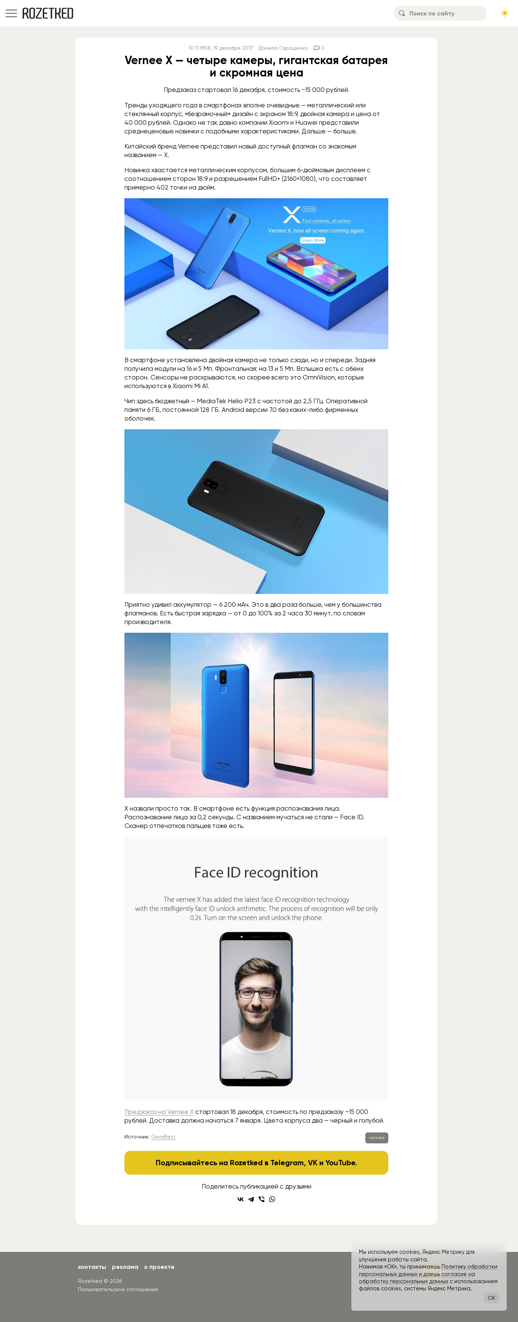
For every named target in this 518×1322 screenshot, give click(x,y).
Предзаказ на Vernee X (159, 1111)
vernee (377, 1137)
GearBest (163, 1137)
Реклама (125, 1266)
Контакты (92, 1266)
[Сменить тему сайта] (504, 13)
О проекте (159, 1266)
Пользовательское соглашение (118, 1289)
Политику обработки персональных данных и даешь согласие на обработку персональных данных (428, 1274)
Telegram (287, 1162)
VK (312, 1162)
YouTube (340, 1162)
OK (491, 1298)
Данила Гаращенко (283, 47)
